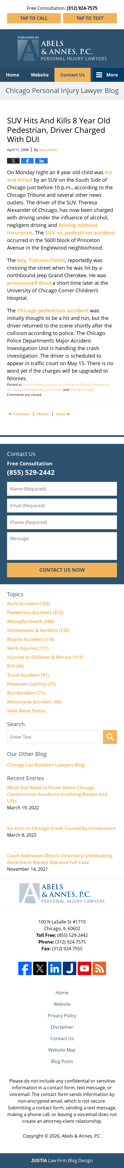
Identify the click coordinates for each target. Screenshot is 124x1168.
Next (63, 413)
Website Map (62, 1050)
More (112, 75)
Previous (19, 413)
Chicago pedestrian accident (53, 310)
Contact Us (72, 75)
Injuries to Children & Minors (68, 384)
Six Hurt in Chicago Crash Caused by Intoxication (61, 828)
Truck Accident (28, 675)
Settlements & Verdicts (38, 630)
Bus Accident (26, 693)
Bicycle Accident (30, 639)
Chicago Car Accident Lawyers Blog (45, 765)
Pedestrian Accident (35, 612)
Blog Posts (62, 1061)
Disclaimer (62, 1027)
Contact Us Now (62, 569)
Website (40, 75)
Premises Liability (31, 684)
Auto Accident (34, 384)
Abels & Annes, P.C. (81, 1136)
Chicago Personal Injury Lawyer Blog (62, 48)
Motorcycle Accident (34, 702)
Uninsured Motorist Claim (42, 389)
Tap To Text (90, 18)
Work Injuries (28, 648)
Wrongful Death (82, 389)
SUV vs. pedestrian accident (80, 232)
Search (110, 737)
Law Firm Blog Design (62, 1160)
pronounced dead (29, 282)
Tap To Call (34, 18)
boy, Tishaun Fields (41, 260)
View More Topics (26, 711)
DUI (15, 666)
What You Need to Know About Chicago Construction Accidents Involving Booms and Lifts (57, 794)
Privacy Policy (62, 1016)
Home (12, 75)
